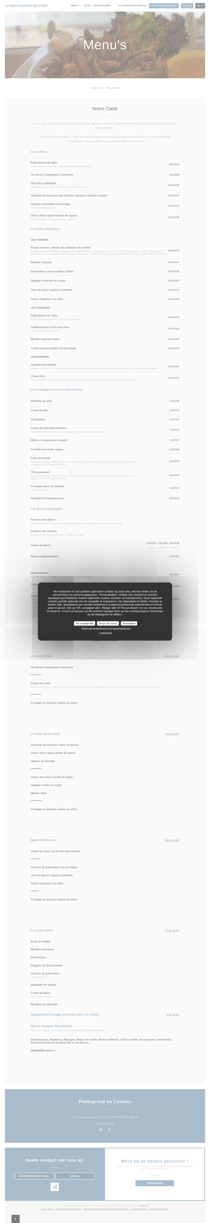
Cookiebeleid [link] (105, 633)
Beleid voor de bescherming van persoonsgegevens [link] (106, 628)
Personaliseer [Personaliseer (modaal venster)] (129, 623)
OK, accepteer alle (84, 623)
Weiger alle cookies (108, 623)
